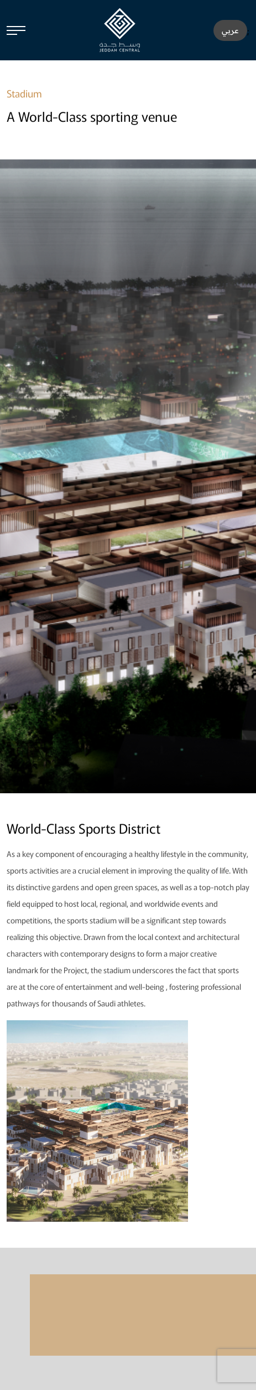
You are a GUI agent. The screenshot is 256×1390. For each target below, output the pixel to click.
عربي (230, 30)
